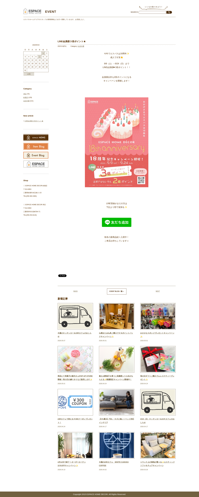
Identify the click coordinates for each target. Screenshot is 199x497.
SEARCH (134, 12)
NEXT (158, 291)
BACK (75, 291)
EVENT (50, 11)
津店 (24, 94)
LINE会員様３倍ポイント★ (34, 121)
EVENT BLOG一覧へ (116, 291)
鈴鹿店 (25, 97)
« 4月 (29, 74)
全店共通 (81, 46)
